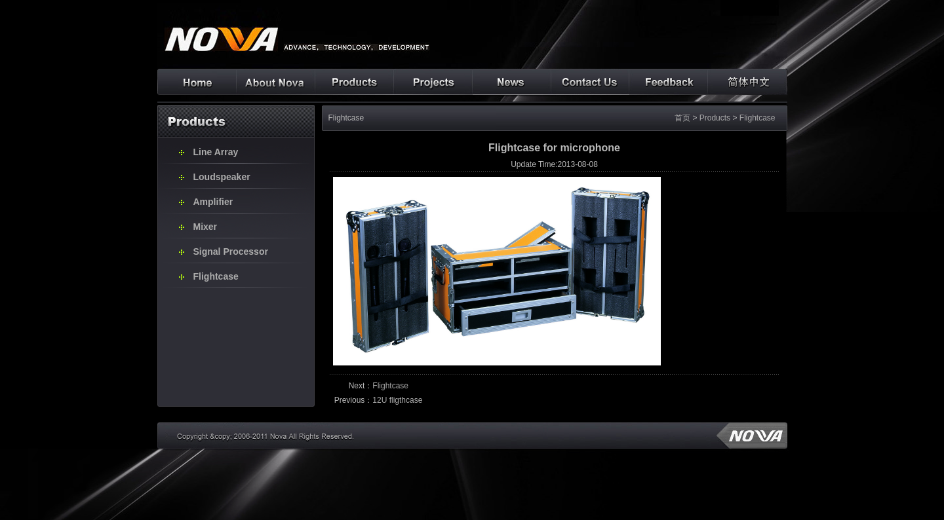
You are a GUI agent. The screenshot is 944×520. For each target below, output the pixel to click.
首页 (682, 117)
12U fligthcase (397, 400)
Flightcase (216, 276)
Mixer (205, 226)
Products (714, 117)
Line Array (216, 152)
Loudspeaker (221, 177)
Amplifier (213, 201)
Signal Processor (230, 251)
